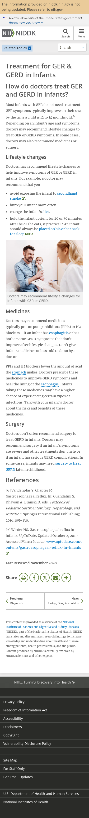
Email (55, 577)
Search (65, 33)
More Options (66, 577)
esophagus (50, 384)
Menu (81, 33)
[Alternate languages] (72, 47)
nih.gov (57, 9)
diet (45, 212)
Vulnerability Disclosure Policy (27, 743)
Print (23, 577)
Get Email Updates (18, 777)
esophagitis (59, 333)
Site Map (10, 760)
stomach (19, 372)
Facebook (34, 577)
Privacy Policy (13, 701)
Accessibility (13, 718)
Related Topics (15, 48)
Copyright (11, 735)
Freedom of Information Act (25, 710)
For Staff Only (14, 768)
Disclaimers (12, 727)
